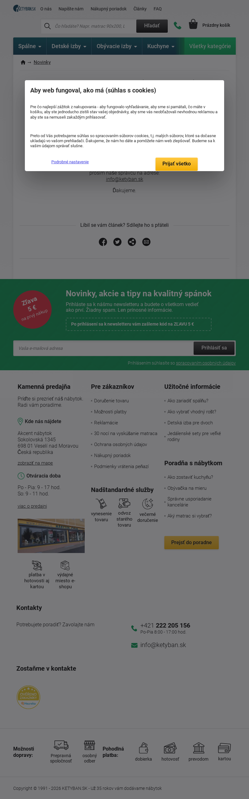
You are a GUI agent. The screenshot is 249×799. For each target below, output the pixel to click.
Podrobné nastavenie (70, 161)
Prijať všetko (176, 164)
